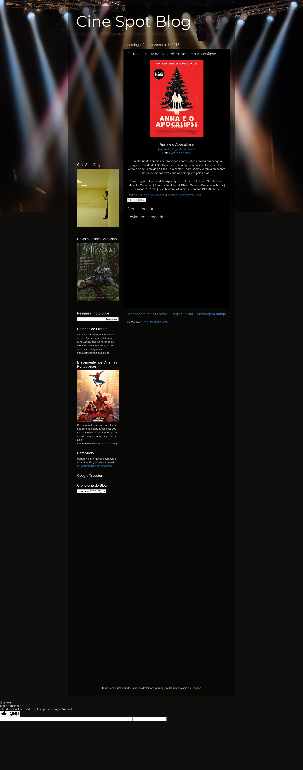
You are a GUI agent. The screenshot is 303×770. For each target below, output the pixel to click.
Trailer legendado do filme (180, 149)
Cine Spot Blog (133, 21)
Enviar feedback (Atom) (155, 321)
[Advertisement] (98, 99)
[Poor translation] (14, 714)
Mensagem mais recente (147, 314)
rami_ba (163, 688)
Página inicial (182, 314)
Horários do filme (180, 153)
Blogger (196, 688)
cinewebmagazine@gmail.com (94, 465)
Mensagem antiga (211, 314)
